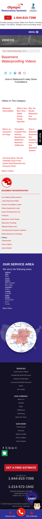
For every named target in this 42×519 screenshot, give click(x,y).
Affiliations (21, 410)
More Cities (7, 308)
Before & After (21, 434)
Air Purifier (21, 389)
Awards (21, 403)
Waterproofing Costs (9, 226)
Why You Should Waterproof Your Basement (33, 113)
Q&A (21, 406)
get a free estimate (21, 467)
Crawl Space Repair (21, 372)
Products (5, 215)
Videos (4, 237)
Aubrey (7, 281)
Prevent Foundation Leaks (11, 204)
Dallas (7, 295)
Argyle (7, 279)
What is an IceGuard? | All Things (7, 131)
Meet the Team (21, 417)
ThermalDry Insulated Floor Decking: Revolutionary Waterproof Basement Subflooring (20, 137)
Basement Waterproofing (15, 191)
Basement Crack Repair (10, 219)
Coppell (7, 291)
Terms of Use (17, 506)
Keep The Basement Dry (11, 212)
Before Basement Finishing (12, 234)
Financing (21, 413)
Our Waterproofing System (12, 197)
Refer (21, 386)
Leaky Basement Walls (10, 201)
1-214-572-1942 (21, 486)
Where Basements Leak (11, 208)
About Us (21, 399)
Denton (7, 298)
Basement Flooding (9, 223)
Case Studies (7, 248)
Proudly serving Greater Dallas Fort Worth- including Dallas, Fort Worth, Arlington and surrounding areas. (21, 24)
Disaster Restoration (21, 379)
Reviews (21, 430)
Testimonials (6, 241)
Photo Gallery (7, 244)
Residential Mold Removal (21, 375)
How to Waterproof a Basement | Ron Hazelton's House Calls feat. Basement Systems (34, 139)
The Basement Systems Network (14, 230)
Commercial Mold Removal (21, 382)
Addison (8, 272)
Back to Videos (8, 171)
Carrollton (8, 287)
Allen (7, 274)
